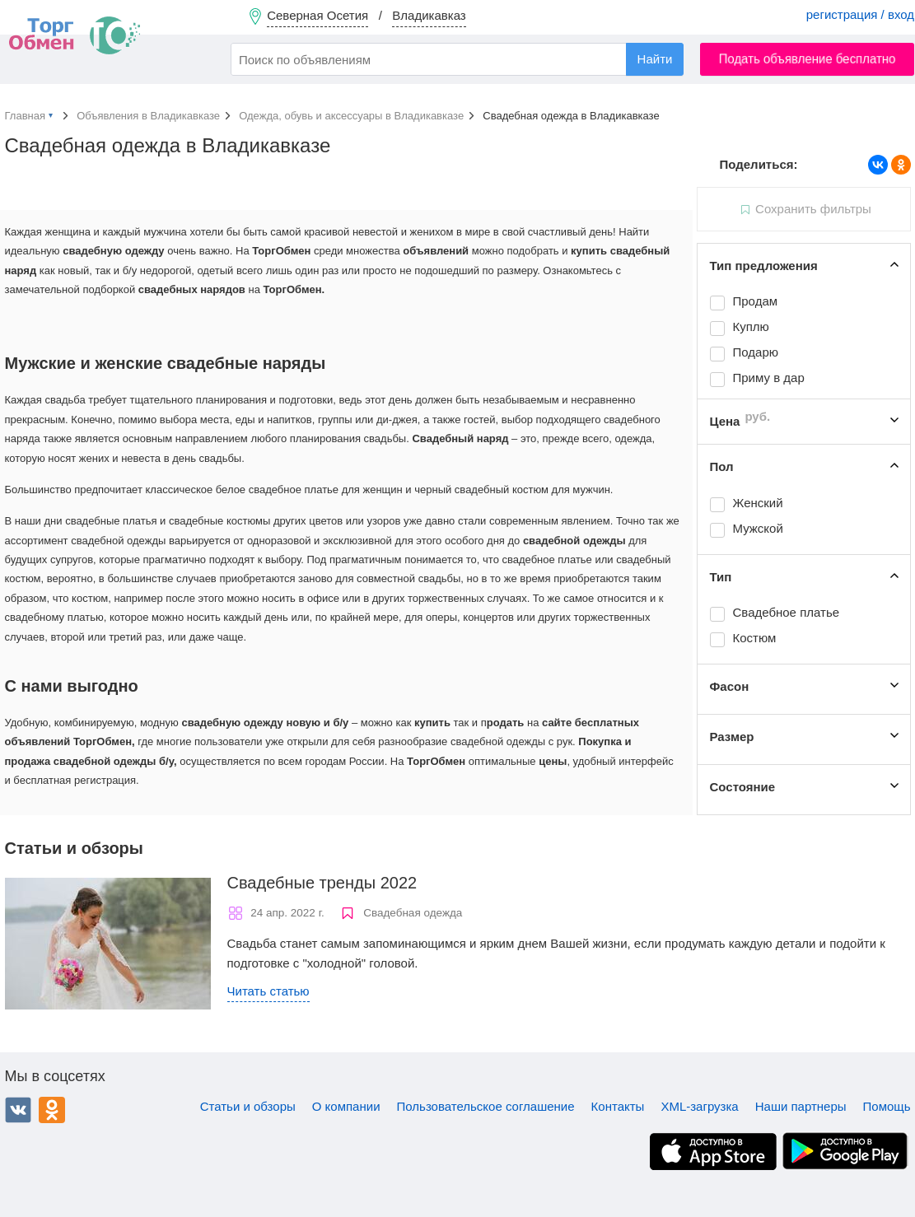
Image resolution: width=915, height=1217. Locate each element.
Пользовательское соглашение (486, 1106)
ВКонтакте (18, 1110)
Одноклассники (52, 1110)
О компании (346, 1106)
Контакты (618, 1106)
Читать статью (268, 991)
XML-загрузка (699, 1106)
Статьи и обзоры (248, 1106)
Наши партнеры (801, 1106)
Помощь (887, 1106)
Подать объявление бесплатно (807, 59)
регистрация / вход (860, 14)
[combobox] (457, 59)
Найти (655, 59)
